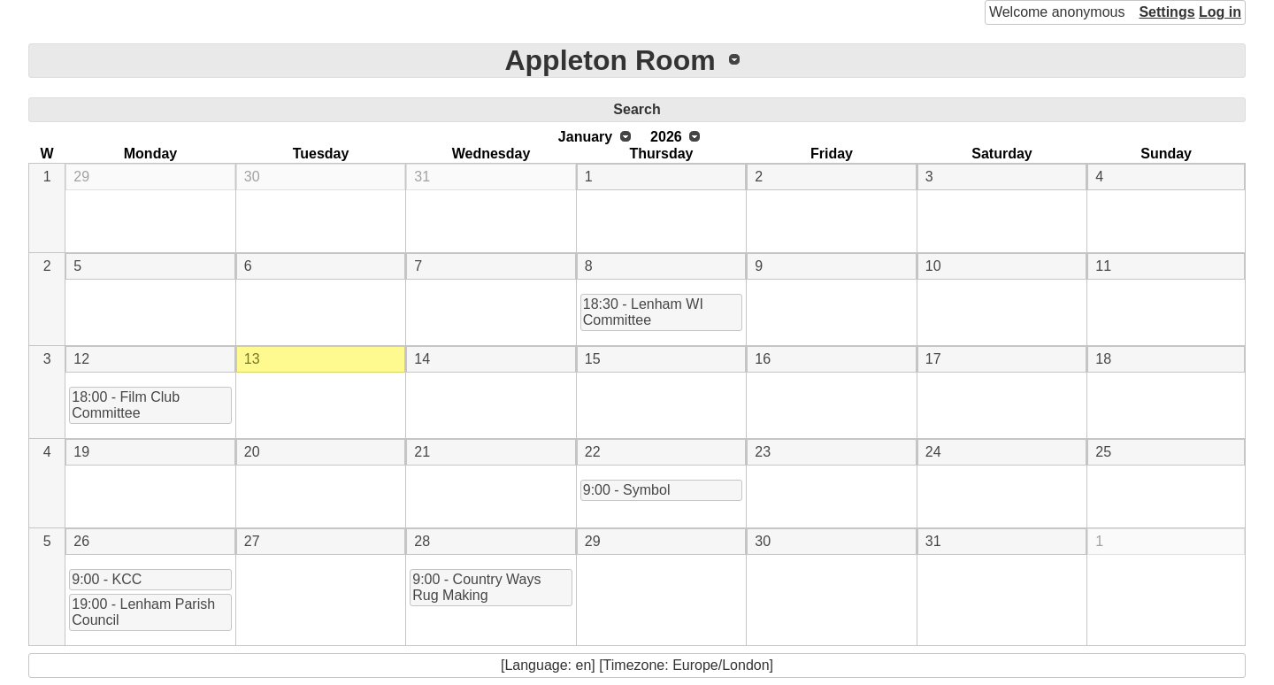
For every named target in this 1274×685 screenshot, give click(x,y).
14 (422, 358)
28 (422, 541)
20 (252, 451)
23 (763, 451)
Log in (1220, 11)
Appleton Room (609, 60)
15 (593, 358)
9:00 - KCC (107, 579)
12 (81, 358)
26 (81, 541)
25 (1103, 451)
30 (252, 176)
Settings (1166, 11)
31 (422, 176)
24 (933, 451)
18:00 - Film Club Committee (126, 404)
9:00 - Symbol (627, 489)
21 (422, 451)
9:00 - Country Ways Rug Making (476, 587)
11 (1103, 265)
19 (81, 451)
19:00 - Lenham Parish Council (143, 611)
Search (636, 109)
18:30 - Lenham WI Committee (643, 311)
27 (252, 541)
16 (763, 358)
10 (933, 265)
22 (593, 451)
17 (933, 358)
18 (1103, 358)
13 (252, 358)
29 (81, 176)
